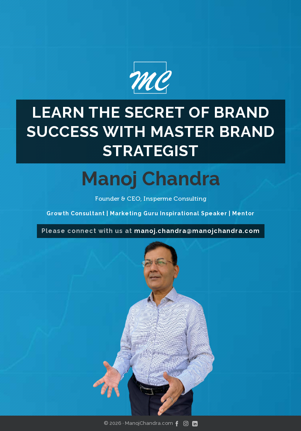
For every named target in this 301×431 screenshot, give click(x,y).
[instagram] (185, 423)
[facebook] (177, 423)
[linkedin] (195, 423)
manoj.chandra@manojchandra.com (197, 231)
